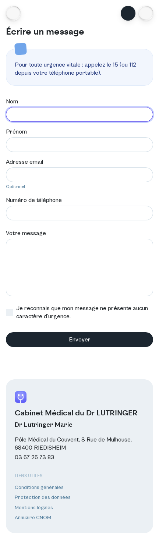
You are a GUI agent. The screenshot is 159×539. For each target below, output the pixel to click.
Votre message (26, 233)
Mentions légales (34, 508)
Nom (12, 101)
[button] (145, 13)
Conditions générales (39, 487)
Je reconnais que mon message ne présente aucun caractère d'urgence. (77, 312)
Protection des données (43, 497)
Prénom (16, 131)
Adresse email (24, 162)
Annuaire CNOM (33, 518)
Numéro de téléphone (34, 200)
